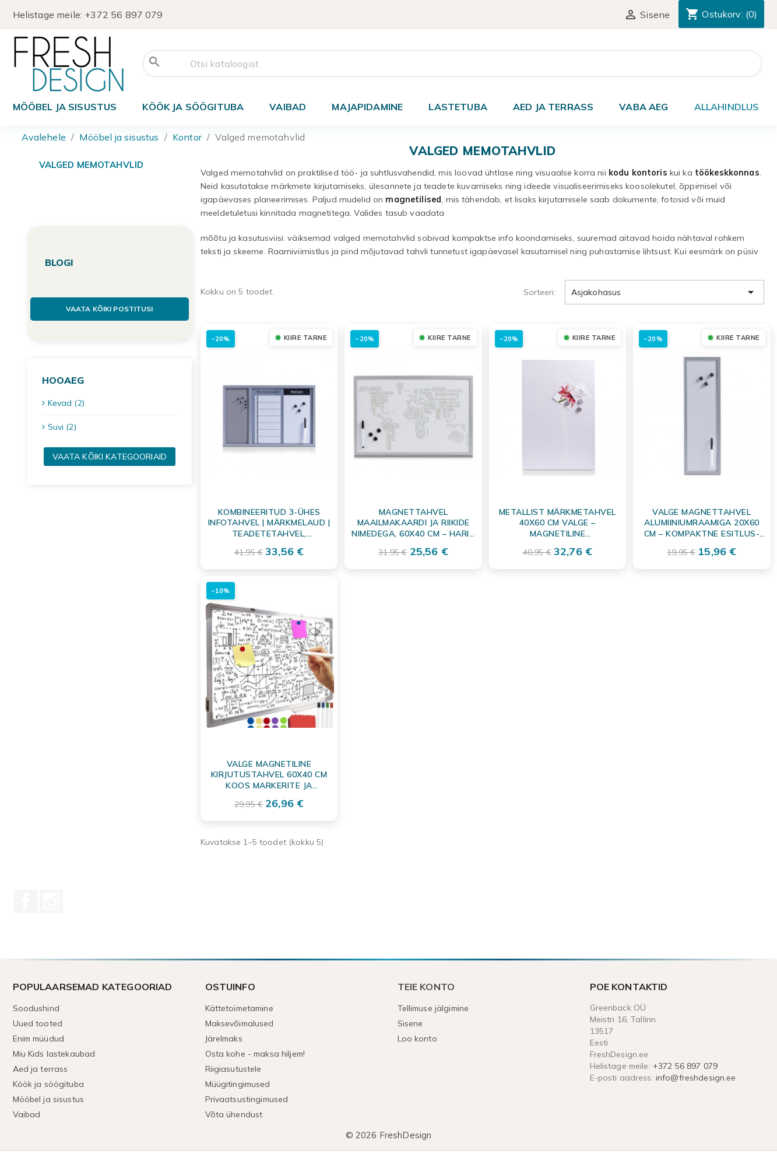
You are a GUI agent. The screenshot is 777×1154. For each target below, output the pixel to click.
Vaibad (287, 107)
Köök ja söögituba (193, 107)
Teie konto (426, 986)
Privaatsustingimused (247, 1099)
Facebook (25, 901)
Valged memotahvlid (91, 164)
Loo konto (417, 1038)
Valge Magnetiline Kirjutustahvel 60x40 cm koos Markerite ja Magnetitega (269, 774)
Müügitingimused (237, 1084)
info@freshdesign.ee (696, 1077)
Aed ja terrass (553, 107)
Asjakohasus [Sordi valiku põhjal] (664, 292)
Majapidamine (367, 107)
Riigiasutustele (233, 1069)
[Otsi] (452, 63)
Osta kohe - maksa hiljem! (255, 1053)
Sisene (410, 1023)
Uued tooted (38, 1023)
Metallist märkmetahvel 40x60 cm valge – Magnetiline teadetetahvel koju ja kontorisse (557, 522)
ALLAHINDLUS (726, 107)
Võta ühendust (234, 1114)
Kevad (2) (66, 403)
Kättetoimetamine (239, 1008)
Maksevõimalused (239, 1023)
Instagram (51, 901)
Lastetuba (457, 107)
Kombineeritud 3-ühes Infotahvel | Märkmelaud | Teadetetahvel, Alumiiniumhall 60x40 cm (269, 522)
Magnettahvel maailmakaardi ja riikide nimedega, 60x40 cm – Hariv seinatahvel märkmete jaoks (413, 522)
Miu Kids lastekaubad (54, 1053)
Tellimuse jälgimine (433, 1008)
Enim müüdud (39, 1038)
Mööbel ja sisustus (65, 107)
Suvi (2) (62, 427)
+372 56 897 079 (124, 14)
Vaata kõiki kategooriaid (109, 456)
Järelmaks (223, 1038)
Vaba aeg (643, 107)
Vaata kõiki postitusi (109, 308)
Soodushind (36, 1008)
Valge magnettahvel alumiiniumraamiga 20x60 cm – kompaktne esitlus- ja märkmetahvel (702, 522)
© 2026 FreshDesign (389, 1135)
